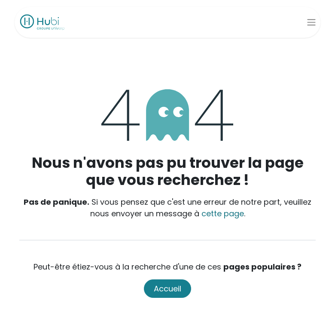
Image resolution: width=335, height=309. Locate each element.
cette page (222, 213)
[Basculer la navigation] (311, 22)
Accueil (167, 288)
